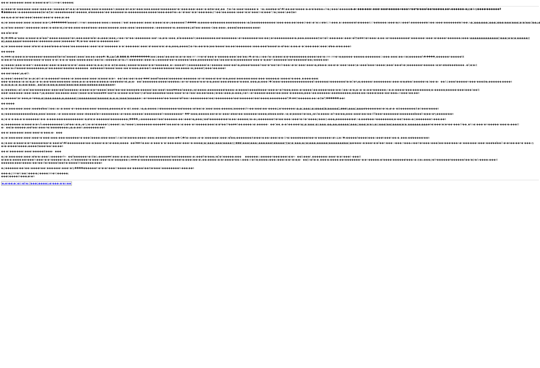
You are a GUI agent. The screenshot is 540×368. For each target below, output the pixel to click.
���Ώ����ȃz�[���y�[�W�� (50, 183)
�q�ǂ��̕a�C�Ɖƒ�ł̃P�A (16, 183)
